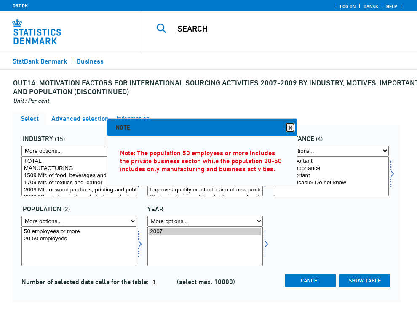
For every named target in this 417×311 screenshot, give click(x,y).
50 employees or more (79, 231)
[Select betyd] (331, 176)
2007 (205, 231)
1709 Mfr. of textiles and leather (79, 182)
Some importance (331, 168)
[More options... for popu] (78, 221)
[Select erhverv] (78, 176)
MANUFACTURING (79, 168)
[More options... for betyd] (331, 151)
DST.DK (20, 5)
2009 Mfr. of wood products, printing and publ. (79, 190)
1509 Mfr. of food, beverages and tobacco (79, 175)
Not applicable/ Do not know (331, 182)
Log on (348, 6)
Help (391, 6)
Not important (331, 175)
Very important (331, 161)
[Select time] (204, 246)
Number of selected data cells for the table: (85, 282)
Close (290, 127)
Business (90, 61)
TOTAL (79, 161)
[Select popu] (78, 246)
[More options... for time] (204, 221)
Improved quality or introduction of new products (205, 190)
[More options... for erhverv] (78, 151)
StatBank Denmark (40, 61)
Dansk (371, 6)
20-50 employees (79, 238)
